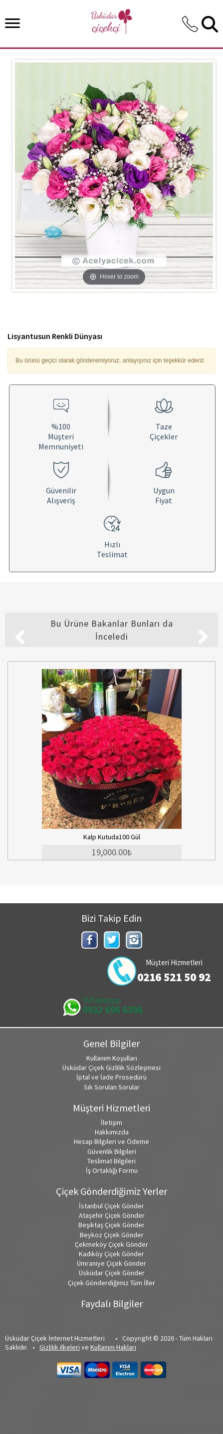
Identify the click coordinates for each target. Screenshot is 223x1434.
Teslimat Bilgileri (111, 1161)
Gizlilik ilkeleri (59, 1347)
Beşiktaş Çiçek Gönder (111, 1225)
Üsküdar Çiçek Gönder (112, 1273)
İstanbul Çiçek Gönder (111, 1206)
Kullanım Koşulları (111, 1058)
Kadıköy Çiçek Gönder (111, 1254)
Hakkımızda (112, 1132)
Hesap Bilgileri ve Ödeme (111, 1141)
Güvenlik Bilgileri (111, 1151)
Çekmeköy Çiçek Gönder (111, 1244)
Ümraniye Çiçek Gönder (111, 1263)
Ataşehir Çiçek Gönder (112, 1215)
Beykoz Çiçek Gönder (112, 1235)
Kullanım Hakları (113, 1347)
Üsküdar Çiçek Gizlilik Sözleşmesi (111, 1068)
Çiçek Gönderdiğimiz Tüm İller (111, 1283)
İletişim (111, 1122)
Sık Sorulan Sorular (112, 1087)
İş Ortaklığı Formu (112, 1170)
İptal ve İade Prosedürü (111, 1077)
